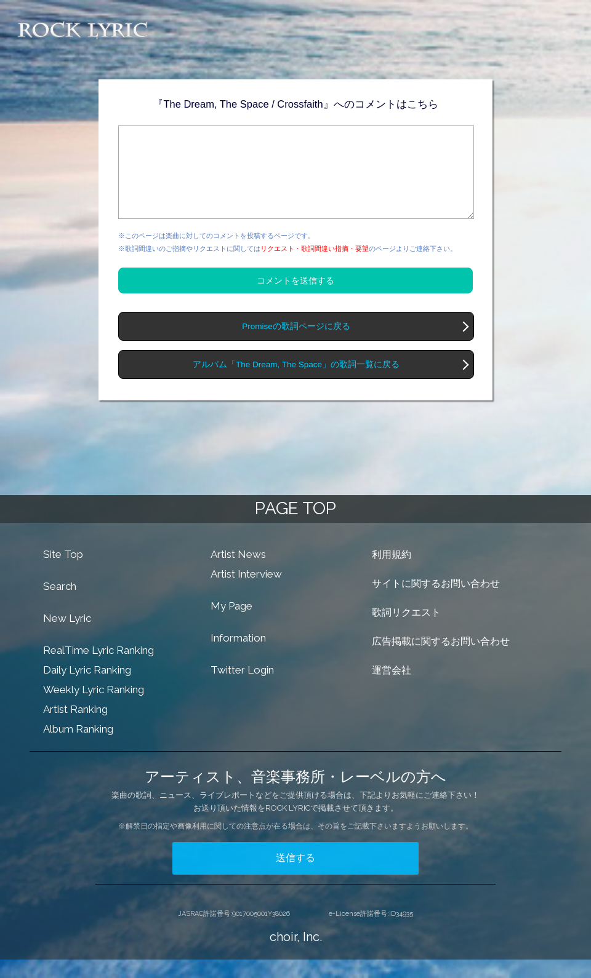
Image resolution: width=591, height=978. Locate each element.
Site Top (63, 573)
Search (59, 604)
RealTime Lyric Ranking (98, 668)
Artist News (238, 573)
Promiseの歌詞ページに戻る (296, 344)
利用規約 (391, 573)
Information (238, 656)
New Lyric (67, 636)
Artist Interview (246, 592)
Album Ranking (78, 747)
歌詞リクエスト (406, 631)
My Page (231, 624)
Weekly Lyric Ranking (93, 708)
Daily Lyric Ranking (87, 688)
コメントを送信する (295, 299)
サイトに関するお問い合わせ (436, 602)
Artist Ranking (75, 728)
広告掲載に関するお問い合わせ (441, 660)
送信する (295, 876)
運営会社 (391, 688)
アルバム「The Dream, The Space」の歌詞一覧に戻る (296, 383)
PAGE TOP (295, 527)
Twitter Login (242, 688)
